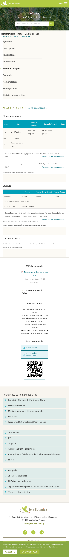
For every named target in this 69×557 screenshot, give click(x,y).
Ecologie (7, 75)
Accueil (7, 108)
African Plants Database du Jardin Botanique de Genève (32, 454)
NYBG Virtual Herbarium (18, 481)
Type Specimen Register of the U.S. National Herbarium (32, 486)
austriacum (13, 36)
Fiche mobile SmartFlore (30, 354)
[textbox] (32, 23)
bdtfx (19, 108)
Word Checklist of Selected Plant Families (25, 422)
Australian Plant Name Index (20, 449)
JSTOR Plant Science (16, 476)
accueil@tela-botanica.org (33, 524)
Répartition (9, 61)
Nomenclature (10, 82)
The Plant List (13, 432)
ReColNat (11, 416)
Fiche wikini (30, 348)
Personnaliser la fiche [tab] (32, 292)
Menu (63, 4)
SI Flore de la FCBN (15, 405)
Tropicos (10, 443)
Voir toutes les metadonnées (53, 156)
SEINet (9, 460)
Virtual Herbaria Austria (17, 492)
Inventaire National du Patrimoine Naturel (26, 400)
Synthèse (7, 41)
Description (9, 48)
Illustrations (9, 55)
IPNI (8, 438)
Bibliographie (10, 88)
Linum (4, 36)
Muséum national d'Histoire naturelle (24, 411)
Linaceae (25, 36)
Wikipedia (11, 470)
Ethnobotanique (11, 68)
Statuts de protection (14, 95)
